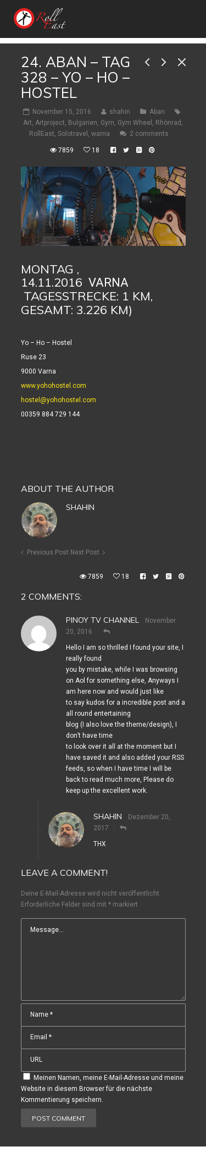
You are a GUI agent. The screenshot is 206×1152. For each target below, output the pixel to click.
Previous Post (48, 552)
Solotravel (73, 134)
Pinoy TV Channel (102, 620)
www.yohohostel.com (53, 386)
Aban (157, 112)
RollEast (41, 134)
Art (27, 123)
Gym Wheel (135, 123)
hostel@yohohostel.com (58, 400)
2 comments (149, 134)
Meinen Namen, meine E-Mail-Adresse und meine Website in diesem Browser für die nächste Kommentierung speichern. (102, 1089)
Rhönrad (168, 123)
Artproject (50, 123)
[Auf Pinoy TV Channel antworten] (102, 631)
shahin (80, 507)
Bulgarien (82, 123)
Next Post (84, 552)
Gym (107, 123)
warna (100, 134)
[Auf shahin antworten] (118, 828)
